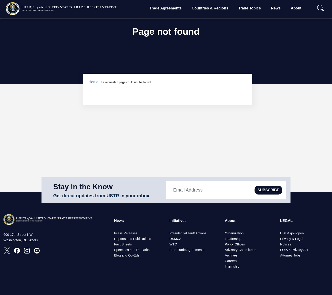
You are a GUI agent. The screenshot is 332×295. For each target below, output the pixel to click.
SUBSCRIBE (268, 190)
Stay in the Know (83, 187)
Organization (234, 233)
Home (93, 82)
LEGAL (286, 221)
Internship (232, 266)
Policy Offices (235, 244)
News (276, 8)
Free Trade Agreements (186, 250)
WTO (173, 244)
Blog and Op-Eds (126, 255)
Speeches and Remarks (132, 250)
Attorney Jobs (290, 255)
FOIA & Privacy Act (294, 250)
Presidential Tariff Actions (187, 233)
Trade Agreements (166, 8)
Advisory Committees (240, 250)
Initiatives (178, 221)
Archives (231, 255)
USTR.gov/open (292, 233)
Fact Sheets (123, 244)
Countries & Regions (210, 8)
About (296, 8)
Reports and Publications (132, 239)
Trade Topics (249, 8)
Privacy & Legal (291, 239)
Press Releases (125, 233)
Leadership (233, 239)
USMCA (175, 239)
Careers (231, 261)
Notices (285, 244)
